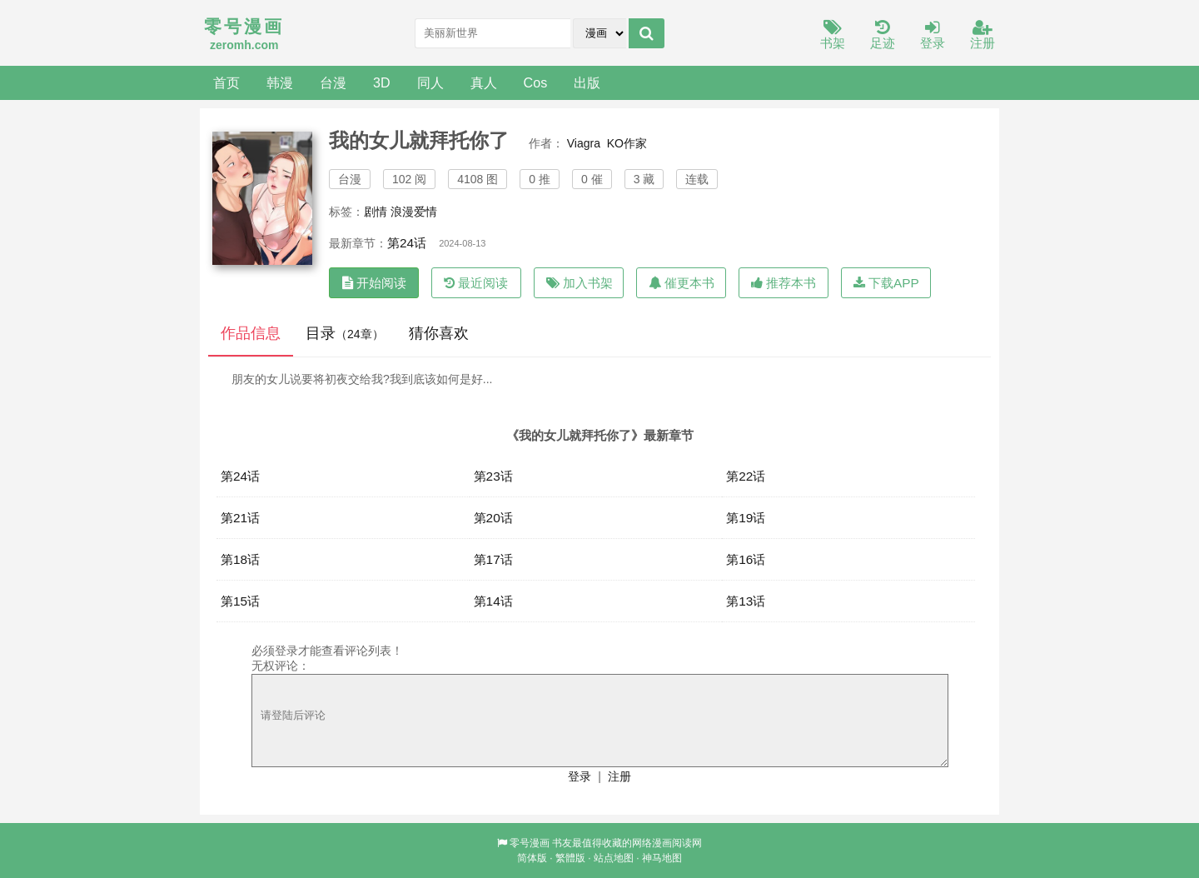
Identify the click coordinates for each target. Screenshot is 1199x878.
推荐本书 (783, 283)
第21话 (240, 518)
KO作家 (627, 143)
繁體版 (570, 858)
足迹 (882, 35)
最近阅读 (476, 283)
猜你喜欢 (439, 333)
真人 (483, 82)
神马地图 (662, 858)
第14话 (493, 601)
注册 (982, 35)
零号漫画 (530, 843)
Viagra (583, 143)
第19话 (745, 518)
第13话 (745, 601)
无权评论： (280, 665)
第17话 (493, 559)
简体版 (532, 858)
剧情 (375, 211)
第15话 (240, 601)
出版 (587, 82)
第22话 (745, 476)
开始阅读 (374, 283)
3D (382, 82)
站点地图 (614, 858)
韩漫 (279, 82)
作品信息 (251, 333)
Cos (536, 82)
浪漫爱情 (414, 211)
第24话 (406, 243)
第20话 (493, 518)
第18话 (240, 559)
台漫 (333, 82)
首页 (226, 82)
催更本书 (681, 283)
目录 (345, 333)
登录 (932, 35)
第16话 (745, 559)
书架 (832, 35)
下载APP (886, 283)
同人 (430, 82)
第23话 (493, 476)
